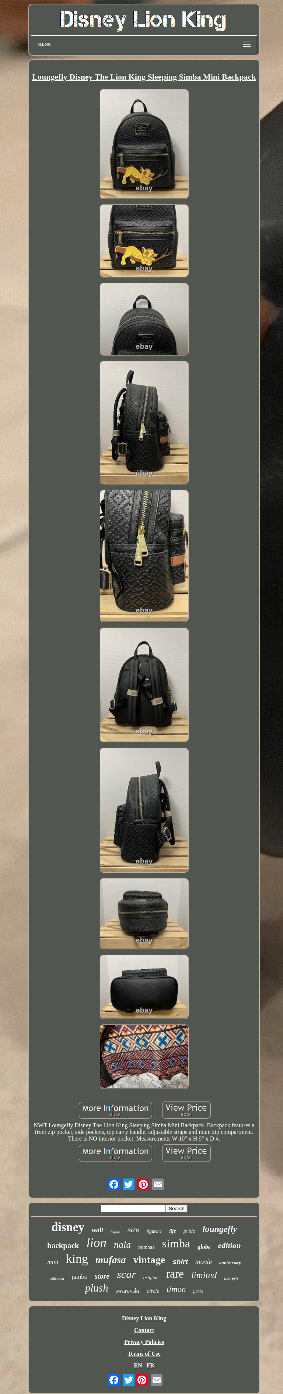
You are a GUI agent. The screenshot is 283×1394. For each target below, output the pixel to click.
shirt (180, 1261)
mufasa (110, 1259)
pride (189, 1231)
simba (176, 1243)
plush (96, 1288)
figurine (154, 1231)
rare (175, 1273)
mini (52, 1261)
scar (126, 1274)
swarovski (128, 1291)
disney (67, 1227)
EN (138, 1365)
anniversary (230, 1262)
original (151, 1277)
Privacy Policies (144, 1342)
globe (204, 1247)
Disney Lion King (144, 1318)
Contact (144, 1330)
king (77, 1258)
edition (229, 1245)
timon (176, 1289)
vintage (149, 1259)
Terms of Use (143, 1354)
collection (56, 1278)
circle (153, 1291)
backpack (63, 1245)
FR (150, 1365)
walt (97, 1230)
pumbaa (146, 1247)
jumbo (79, 1276)
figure (115, 1232)
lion (96, 1243)
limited (204, 1275)
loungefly (219, 1229)
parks (198, 1291)
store (102, 1276)
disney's (231, 1278)
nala (122, 1244)
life (172, 1231)
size (133, 1230)
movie (203, 1261)
